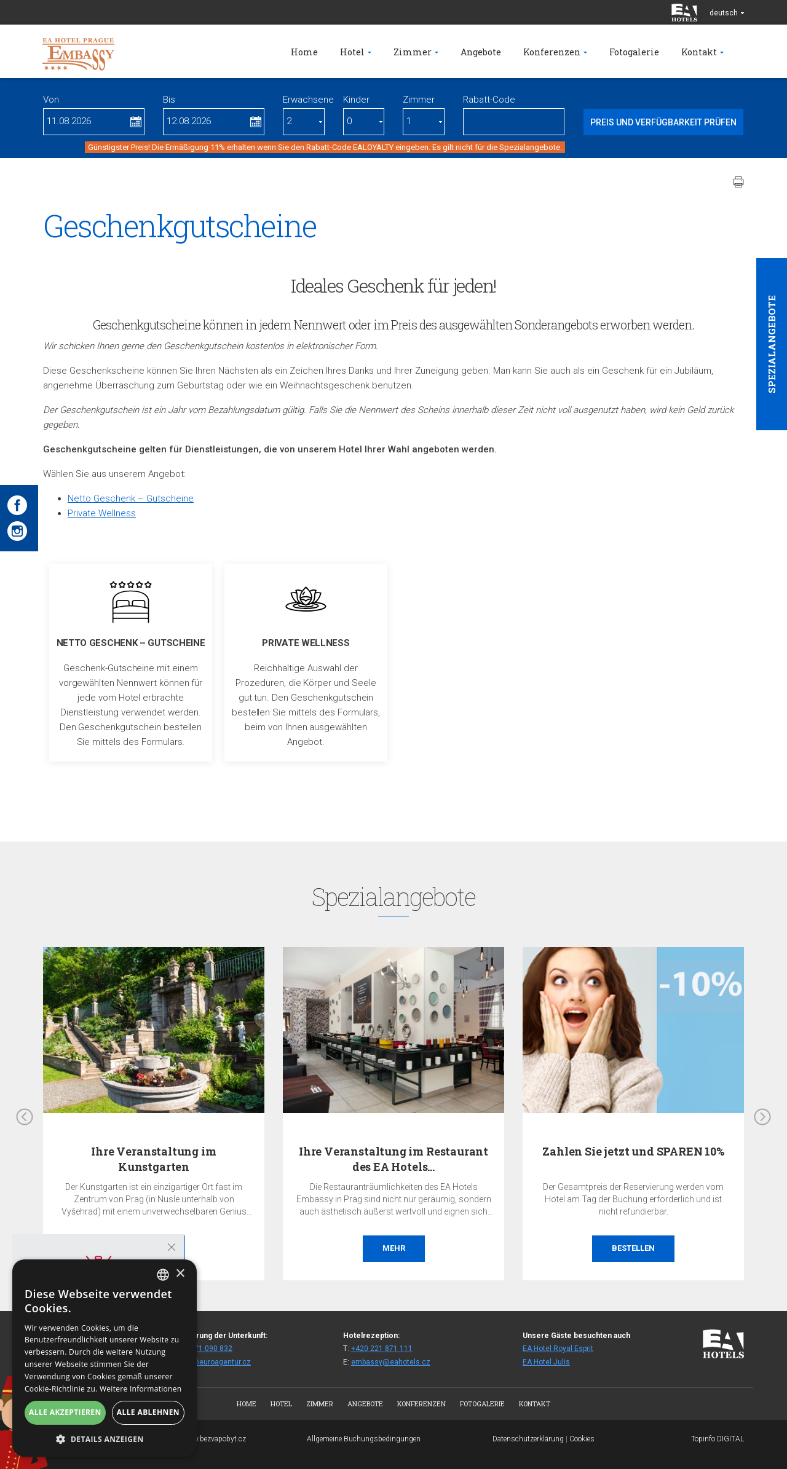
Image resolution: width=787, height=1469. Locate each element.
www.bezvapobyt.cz (214, 1439)
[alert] (104, 1358)
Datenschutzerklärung (528, 1439)
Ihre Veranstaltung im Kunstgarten (153, 1159)
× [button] (179, 1273)
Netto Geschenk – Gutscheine (131, 498)
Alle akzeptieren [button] (65, 1412)
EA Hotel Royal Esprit (558, 1348)
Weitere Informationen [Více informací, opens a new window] (141, 1389)
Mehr (393, 1248)
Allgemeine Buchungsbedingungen (364, 1439)
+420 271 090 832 (201, 1348)
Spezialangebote (771, 344)
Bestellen (633, 1248)
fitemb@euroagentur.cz (211, 1362)
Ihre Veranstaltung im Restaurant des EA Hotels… (393, 1159)
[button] (104, 1438)
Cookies (582, 1439)
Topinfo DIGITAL (717, 1439)
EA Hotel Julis (546, 1362)
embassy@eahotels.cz (390, 1362)
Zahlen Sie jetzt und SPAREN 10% (633, 1151)
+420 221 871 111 (382, 1348)
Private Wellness (102, 513)
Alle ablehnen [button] (148, 1412)
